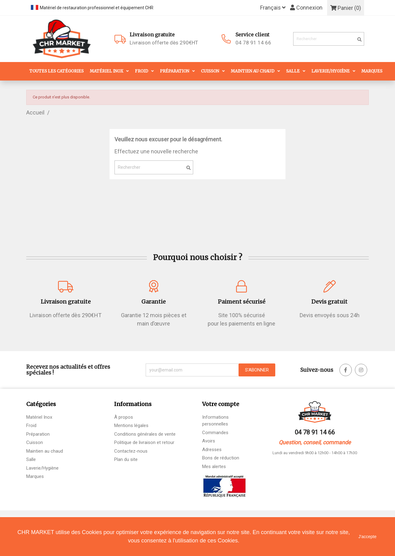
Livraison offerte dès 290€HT (175, 38)
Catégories (41, 404)
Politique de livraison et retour (144, 442)
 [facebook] (361, 369)
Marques (371, 71)
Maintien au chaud (252, 71)
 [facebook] (345, 369)
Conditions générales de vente (145, 434)
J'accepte (367, 536)
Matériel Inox (106, 71)
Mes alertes (214, 466)
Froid (141, 71)
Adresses (212, 449)
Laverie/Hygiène (330, 71)
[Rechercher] (328, 39)
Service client (252, 34)
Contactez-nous (131, 451)
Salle (293, 71)
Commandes (215, 432)
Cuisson (210, 71)
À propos (123, 417)
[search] (360, 40)
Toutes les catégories (56, 71)
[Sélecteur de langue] (272, 7)
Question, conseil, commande (315, 442)
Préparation (174, 71)
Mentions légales (131, 425)
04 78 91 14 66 (253, 42)
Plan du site (126, 459)
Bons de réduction (220, 458)
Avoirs (208, 441)
